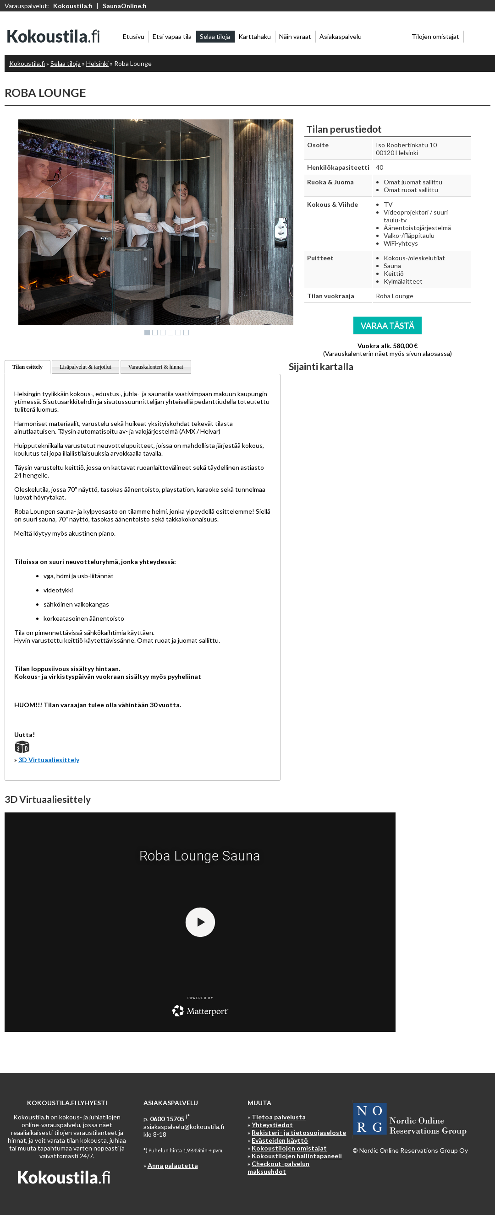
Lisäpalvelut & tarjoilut (85, 367)
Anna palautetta (173, 1165)
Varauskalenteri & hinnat (155, 367)
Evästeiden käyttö (280, 1140)
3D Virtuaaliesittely (48, 759)
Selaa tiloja (65, 63)
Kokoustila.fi (72, 6)
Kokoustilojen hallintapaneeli (297, 1156)
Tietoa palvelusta (279, 1117)
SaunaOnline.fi (124, 6)
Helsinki (97, 63)
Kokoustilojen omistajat (289, 1148)
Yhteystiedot (272, 1125)
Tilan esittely (27, 367)
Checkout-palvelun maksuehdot (278, 1167)
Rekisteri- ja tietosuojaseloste (299, 1132)
